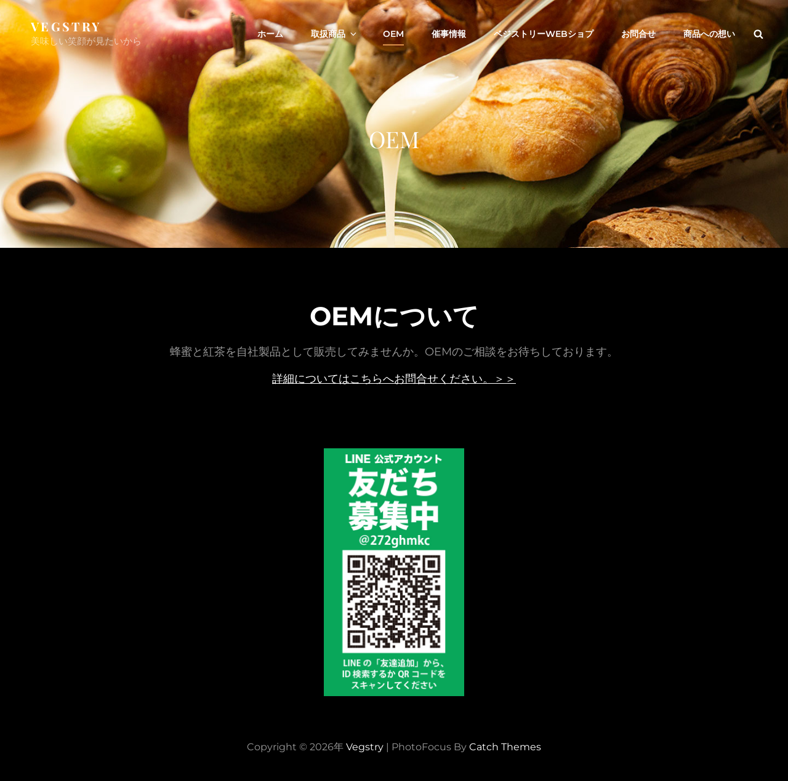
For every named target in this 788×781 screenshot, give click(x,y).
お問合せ (638, 33)
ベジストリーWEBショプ (543, 33)
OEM (393, 33)
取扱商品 (334, 33)
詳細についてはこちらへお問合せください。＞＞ (394, 379)
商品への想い (709, 33)
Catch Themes (505, 747)
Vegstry (66, 26)
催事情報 (449, 33)
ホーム (270, 33)
